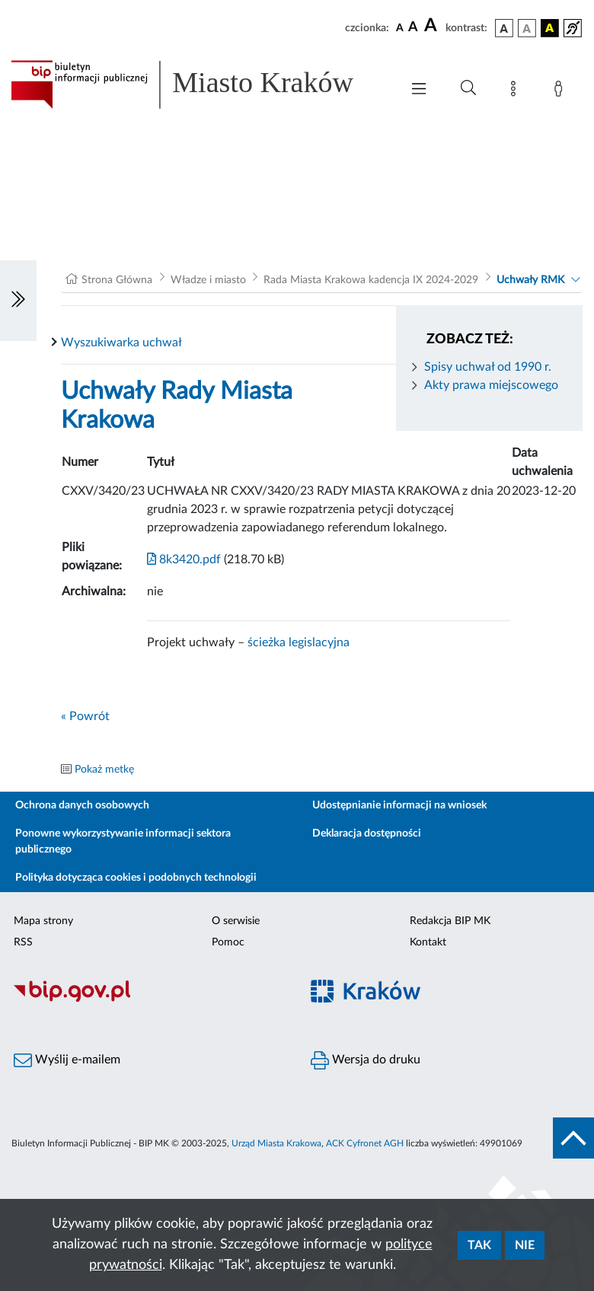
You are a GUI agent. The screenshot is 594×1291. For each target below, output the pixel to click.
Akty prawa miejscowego (491, 385)
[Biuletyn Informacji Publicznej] (148, 1000)
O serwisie (236, 921)
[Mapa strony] (516, 91)
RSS (23, 942)
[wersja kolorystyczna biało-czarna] (527, 28)
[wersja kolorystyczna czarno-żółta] (550, 28)
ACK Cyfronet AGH (365, 1143)
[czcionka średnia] (413, 28)
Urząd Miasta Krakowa (276, 1143)
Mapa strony (43, 921)
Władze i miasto (208, 280)
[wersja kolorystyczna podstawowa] (504, 28)
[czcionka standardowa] (400, 27)
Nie (525, 1245)
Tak (479, 1245)
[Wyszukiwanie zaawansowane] (468, 88)
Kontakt (428, 942)
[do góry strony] (573, 1138)
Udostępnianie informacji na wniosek (399, 805)
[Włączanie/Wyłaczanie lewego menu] (18, 300)
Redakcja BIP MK (450, 921)
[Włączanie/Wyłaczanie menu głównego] (418, 90)
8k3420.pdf (184, 559)
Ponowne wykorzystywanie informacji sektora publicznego (123, 841)
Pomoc (228, 942)
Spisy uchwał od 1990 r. (487, 367)
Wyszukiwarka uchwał (121, 342)
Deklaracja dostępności (366, 833)
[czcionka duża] (432, 26)
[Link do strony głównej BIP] (198, 84)
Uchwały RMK (530, 280)
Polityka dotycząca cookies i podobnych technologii (136, 877)
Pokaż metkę (104, 769)
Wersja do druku (365, 1060)
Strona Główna (116, 280)
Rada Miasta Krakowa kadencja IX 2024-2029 (370, 280)
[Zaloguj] (561, 91)
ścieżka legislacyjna (299, 642)
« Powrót (85, 716)
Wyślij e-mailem (67, 1060)
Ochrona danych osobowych (82, 805)
